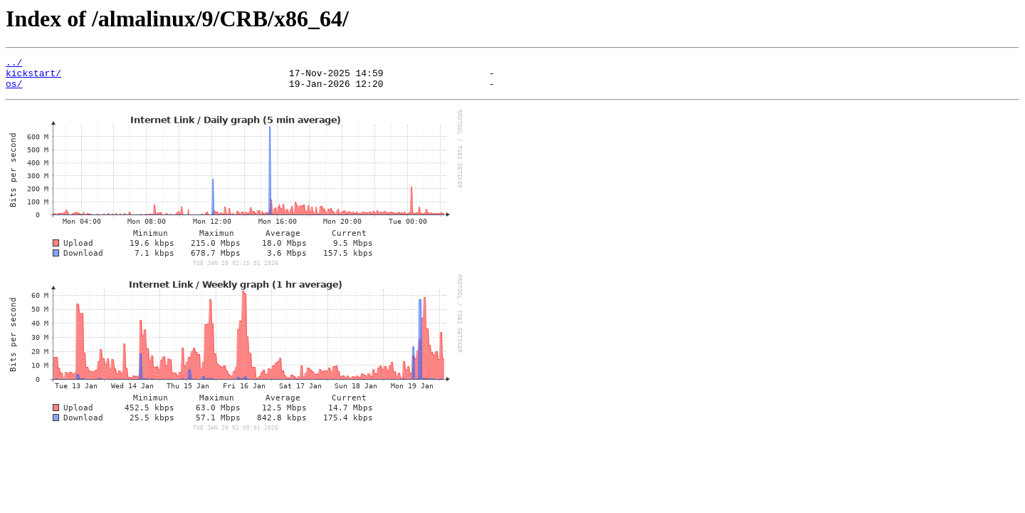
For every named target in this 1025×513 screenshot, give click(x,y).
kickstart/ (33, 77)
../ (14, 64)
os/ (14, 89)
